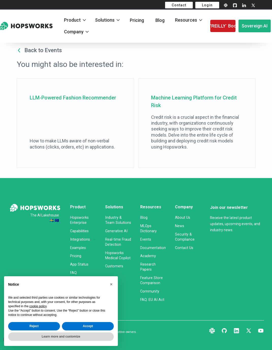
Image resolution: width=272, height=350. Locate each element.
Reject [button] (34, 326)
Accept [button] (88, 326)
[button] (111, 284)
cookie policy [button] (37, 306)
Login (207, 5)
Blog (160, 20)
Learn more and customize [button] (61, 336)
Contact (179, 5)
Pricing (137, 20)
